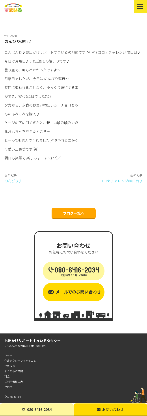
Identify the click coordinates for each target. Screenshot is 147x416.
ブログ (8, 387)
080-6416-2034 (37, 409)
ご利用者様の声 (13, 382)
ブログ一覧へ (73, 213)
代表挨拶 (9, 366)
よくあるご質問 (13, 371)
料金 (7, 376)
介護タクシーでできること (20, 361)
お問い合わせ (110, 409)
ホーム (8, 355)
